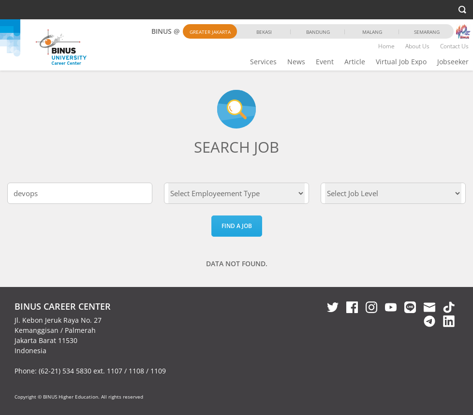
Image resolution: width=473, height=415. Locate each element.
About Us (417, 46)
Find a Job (237, 226)
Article (354, 61)
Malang (372, 31)
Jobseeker (453, 61)
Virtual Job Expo (401, 61)
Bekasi (264, 31)
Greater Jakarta (210, 31)
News (296, 61)
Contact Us (454, 46)
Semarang (427, 31)
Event (325, 61)
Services (263, 61)
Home (386, 46)
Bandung (318, 31)
